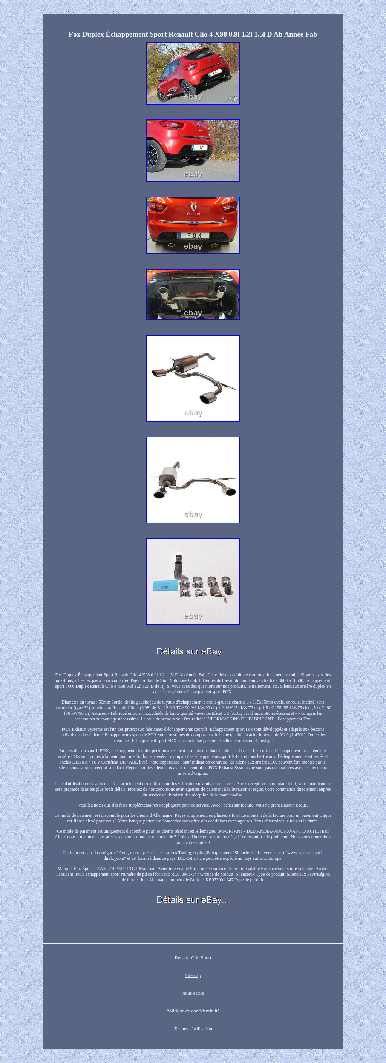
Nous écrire (193, 993)
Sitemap (193, 975)
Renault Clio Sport (193, 957)
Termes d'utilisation (193, 1028)
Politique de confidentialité (193, 1011)
